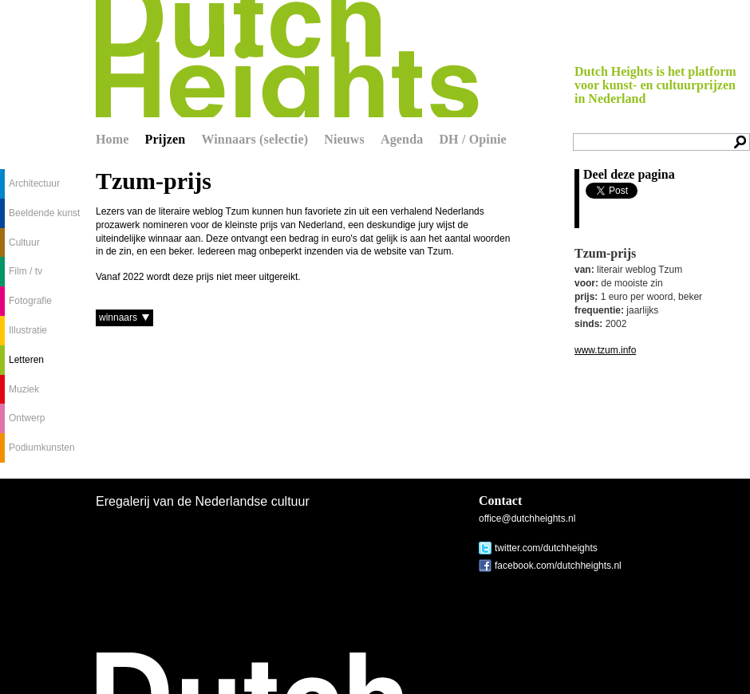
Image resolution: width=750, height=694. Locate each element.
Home (112, 139)
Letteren (26, 359)
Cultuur (24, 242)
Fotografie (30, 300)
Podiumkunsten (42, 447)
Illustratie (28, 330)
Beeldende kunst (44, 213)
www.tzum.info (605, 350)
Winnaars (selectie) (254, 139)
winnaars (118, 317)
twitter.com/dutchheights (546, 548)
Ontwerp (27, 418)
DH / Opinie (472, 139)
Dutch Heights (287, 58)
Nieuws (344, 139)
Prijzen (165, 139)
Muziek (24, 389)
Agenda (402, 139)
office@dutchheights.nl (527, 518)
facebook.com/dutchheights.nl (558, 565)
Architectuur (34, 183)
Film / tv (25, 271)
